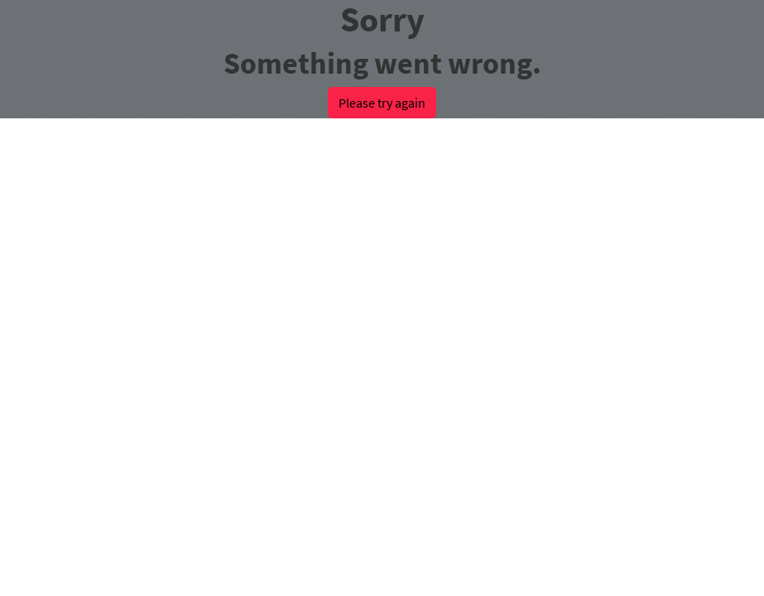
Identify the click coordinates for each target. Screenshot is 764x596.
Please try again (382, 102)
